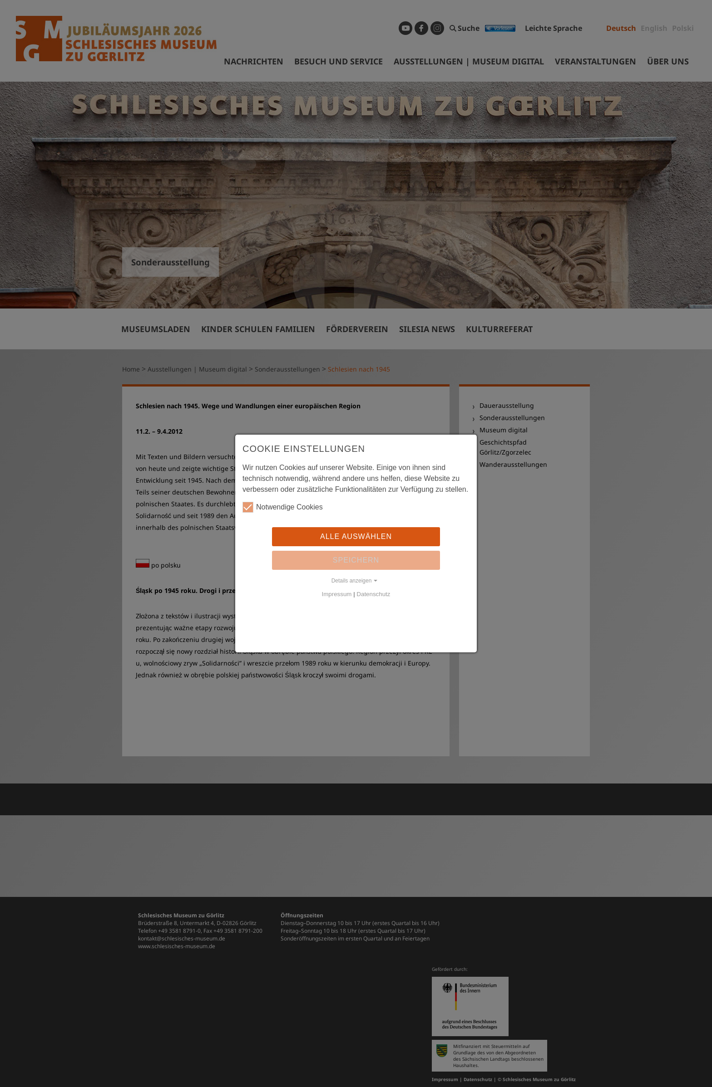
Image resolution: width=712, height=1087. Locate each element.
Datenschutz (373, 594)
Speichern (356, 560)
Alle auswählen (356, 536)
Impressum (337, 594)
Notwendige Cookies (282, 507)
